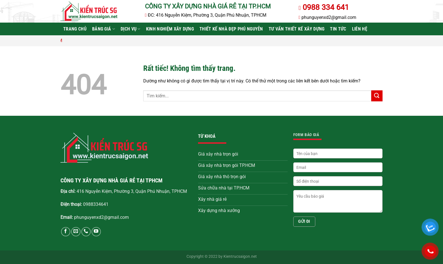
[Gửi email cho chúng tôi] (76, 231)
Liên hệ (359, 29)
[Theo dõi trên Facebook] (65, 231)
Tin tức (338, 29)
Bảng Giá (103, 29)
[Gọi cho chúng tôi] (86, 231)
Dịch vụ (130, 29)
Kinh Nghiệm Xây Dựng (170, 29)
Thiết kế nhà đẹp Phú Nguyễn (231, 29)
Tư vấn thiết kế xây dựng (297, 29)
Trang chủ (74, 29)
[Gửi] (377, 95)
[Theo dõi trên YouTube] (96, 231)
